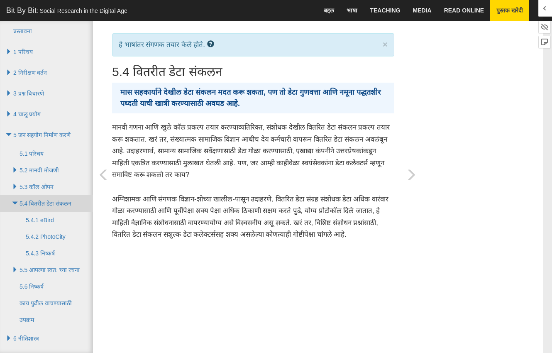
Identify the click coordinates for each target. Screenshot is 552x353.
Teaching (385, 10)
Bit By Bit (66, 10)
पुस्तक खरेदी (509, 10)
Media (422, 10)
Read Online (464, 10)
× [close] (385, 44)
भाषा (352, 10)
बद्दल (329, 10)
